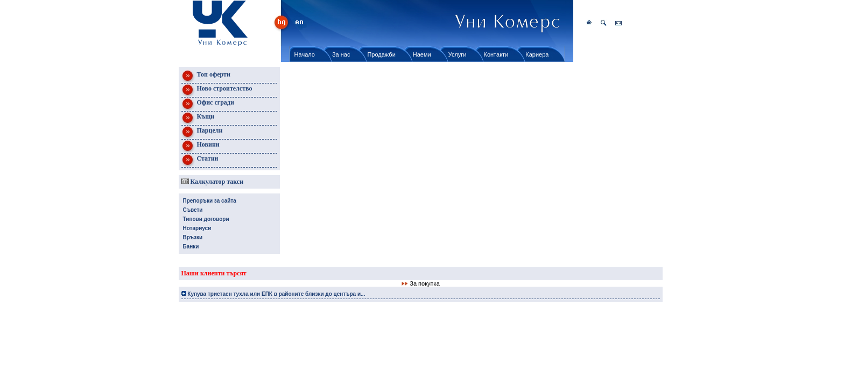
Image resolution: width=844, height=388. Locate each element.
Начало (304, 54)
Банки (191, 247)
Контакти (496, 54)
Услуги (457, 54)
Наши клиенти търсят (214, 273)
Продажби (381, 54)
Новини (200, 146)
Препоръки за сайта (209, 201)
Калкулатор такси (212, 181)
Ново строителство (216, 90)
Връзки (193, 237)
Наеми (422, 54)
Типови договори (206, 219)
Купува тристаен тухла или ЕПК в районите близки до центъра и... (273, 294)
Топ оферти (205, 76)
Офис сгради (207, 104)
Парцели (202, 132)
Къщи (198, 118)
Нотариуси (197, 228)
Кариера (536, 54)
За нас (341, 54)
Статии (200, 160)
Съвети (193, 210)
